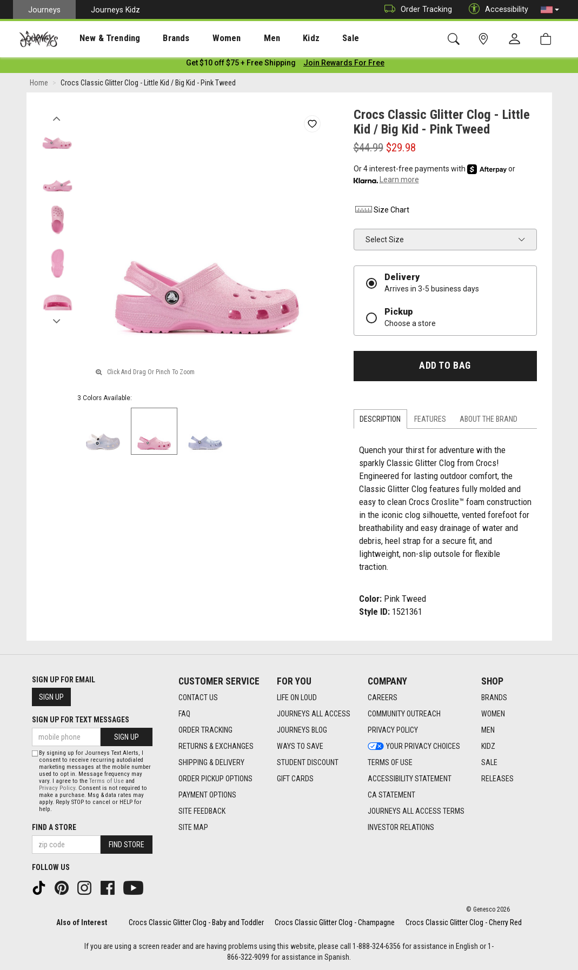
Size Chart (381, 212)
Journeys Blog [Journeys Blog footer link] (302, 730)
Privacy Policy (57, 788)
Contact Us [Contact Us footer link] (198, 698)
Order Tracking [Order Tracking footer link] (205, 730)
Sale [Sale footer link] (489, 763)
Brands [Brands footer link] (494, 698)
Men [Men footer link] (488, 730)
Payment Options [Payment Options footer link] (207, 795)
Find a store (54, 827)
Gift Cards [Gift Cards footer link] (295, 779)
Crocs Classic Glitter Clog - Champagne (335, 922)
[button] (550, 9)
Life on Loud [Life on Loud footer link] (297, 698)
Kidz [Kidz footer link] (488, 746)
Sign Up (51, 697)
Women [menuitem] (203, 38)
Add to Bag (444, 367)
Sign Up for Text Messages (80, 720)
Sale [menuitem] (312, 38)
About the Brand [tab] (488, 421)
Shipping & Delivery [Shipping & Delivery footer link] (211, 763)
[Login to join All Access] (241, 64)
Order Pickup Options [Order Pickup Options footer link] (215, 779)
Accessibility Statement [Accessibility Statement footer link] (409, 779)
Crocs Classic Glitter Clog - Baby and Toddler (196, 922)
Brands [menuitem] (159, 38)
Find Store (126, 844)
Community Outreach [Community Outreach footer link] (404, 714)
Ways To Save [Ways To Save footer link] (300, 746)
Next (57, 321)
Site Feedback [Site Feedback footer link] (201, 811)
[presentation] (100, 38)
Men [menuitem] (243, 38)
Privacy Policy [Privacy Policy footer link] (393, 730)
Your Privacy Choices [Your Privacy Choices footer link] (414, 746)
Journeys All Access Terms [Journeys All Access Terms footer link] (416, 811)
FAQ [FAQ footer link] (184, 714)
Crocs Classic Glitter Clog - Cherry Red (464, 922)
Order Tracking (415, 9)
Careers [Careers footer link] (382, 698)
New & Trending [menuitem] (99, 38)
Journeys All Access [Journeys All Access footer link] (313, 714)
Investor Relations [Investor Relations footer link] (401, 827)
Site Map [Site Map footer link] (193, 827)
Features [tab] (430, 421)
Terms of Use (106, 781)
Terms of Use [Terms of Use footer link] (390, 763)
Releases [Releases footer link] (497, 779)
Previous (57, 118)
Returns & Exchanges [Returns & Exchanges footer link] (216, 746)
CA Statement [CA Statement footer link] (391, 795)
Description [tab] (380, 421)
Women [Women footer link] (493, 714)
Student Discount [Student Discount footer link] (307, 763)
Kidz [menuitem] (278, 38)
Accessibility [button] (495, 9)
